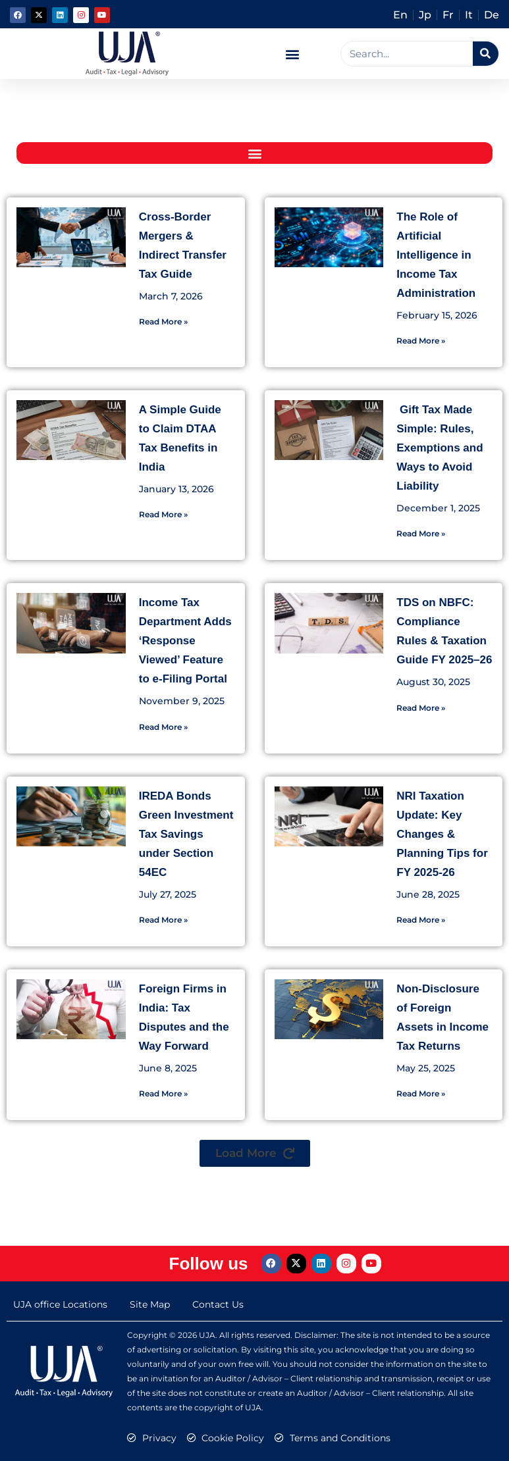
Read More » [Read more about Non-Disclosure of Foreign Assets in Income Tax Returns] (420, 1093)
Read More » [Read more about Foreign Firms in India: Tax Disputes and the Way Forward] (163, 1093)
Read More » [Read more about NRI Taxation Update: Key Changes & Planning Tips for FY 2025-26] (420, 920)
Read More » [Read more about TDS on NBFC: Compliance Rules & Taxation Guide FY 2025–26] (420, 708)
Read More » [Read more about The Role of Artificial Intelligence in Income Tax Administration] (420, 341)
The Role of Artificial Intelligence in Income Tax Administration (435, 255)
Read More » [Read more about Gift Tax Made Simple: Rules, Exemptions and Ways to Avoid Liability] (420, 533)
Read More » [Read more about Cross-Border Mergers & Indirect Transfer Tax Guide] (163, 321)
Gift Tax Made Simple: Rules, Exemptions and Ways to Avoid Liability (439, 447)
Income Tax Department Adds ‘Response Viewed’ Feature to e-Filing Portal (185, 640)
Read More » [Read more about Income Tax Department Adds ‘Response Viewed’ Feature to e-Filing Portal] (163, 727)
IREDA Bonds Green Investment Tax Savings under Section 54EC (186, 834)
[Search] (485, 53)
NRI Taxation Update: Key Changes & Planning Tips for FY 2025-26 (442, 834)
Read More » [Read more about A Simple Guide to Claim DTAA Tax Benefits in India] (163, 514)
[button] (293, 53)
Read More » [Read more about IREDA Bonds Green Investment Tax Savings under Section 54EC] (163, 920)
